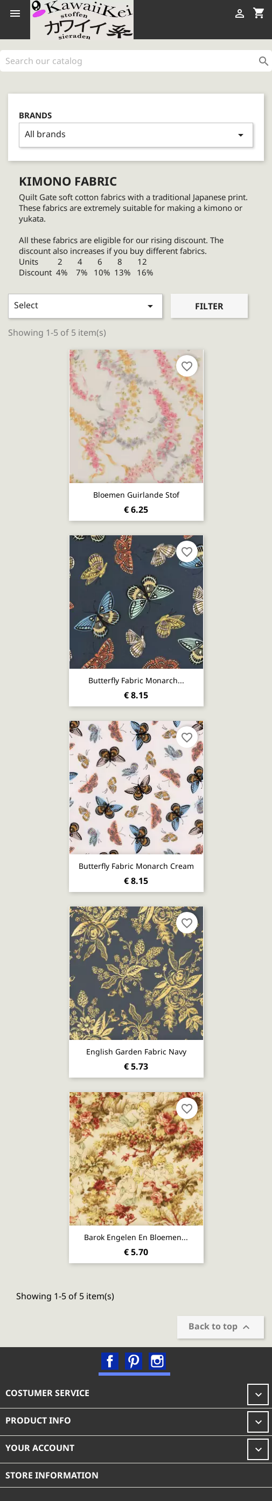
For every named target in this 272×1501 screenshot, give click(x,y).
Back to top (221, 1327)
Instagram (157, 1361)
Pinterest (133, 1361)
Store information (52, 1475)
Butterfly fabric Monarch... (136, 680)
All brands (136, 134)
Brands (35, 115)
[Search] (136, 61)
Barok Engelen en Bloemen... (136, 1237)
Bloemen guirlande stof (136, 495)
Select (85, 306)
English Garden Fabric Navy (136, 1051)
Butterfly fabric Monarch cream (136, 866)
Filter (209, 306)
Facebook (109, 1361)
